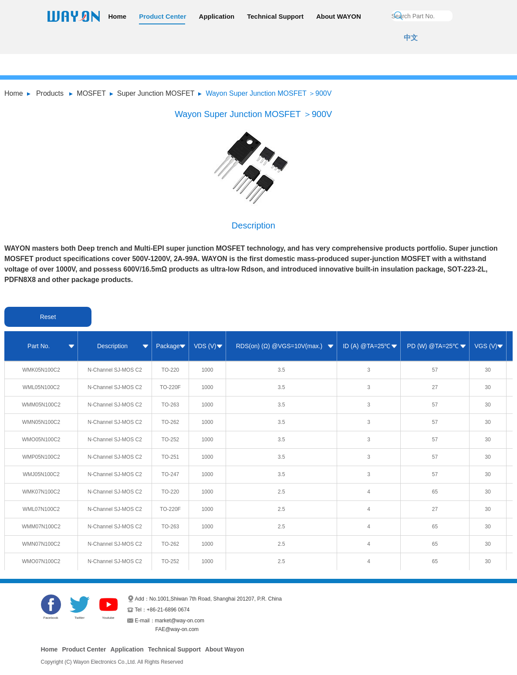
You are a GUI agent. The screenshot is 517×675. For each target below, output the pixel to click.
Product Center (162, 16)
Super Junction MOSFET (156, 93)
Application (217, 16)
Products (50, 93)
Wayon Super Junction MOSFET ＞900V (268, 93)
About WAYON (338, 16)
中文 (411, 37)
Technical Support (275, 16)
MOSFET (91, 93)
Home (117, 16)
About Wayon (224, 649)
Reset (48, 316)
